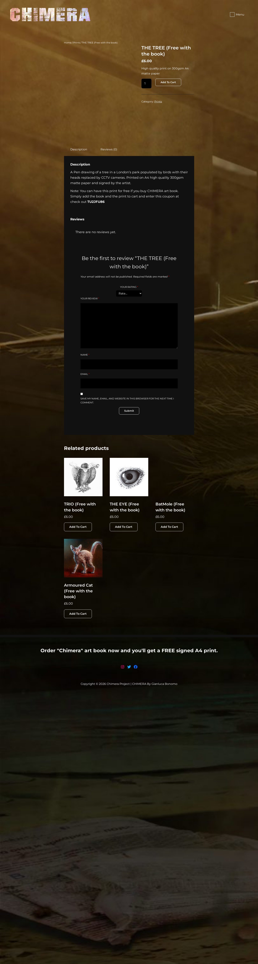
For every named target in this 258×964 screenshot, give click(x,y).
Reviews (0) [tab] (109, 197)
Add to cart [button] (78, 671)
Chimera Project (118, 954)
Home (67, 42)
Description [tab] (78, 197)
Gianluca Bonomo (164, 954)
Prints (76, 42)
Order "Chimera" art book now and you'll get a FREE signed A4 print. (129, 920)
